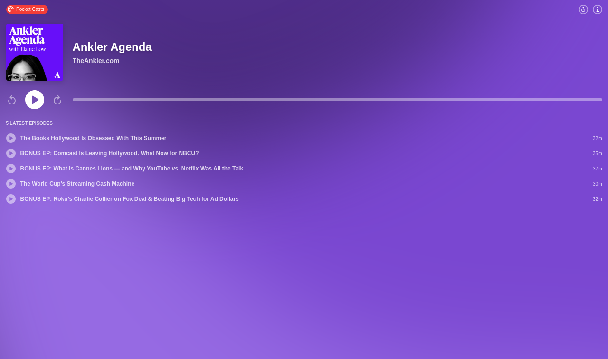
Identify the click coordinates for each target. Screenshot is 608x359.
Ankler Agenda (112, 46)
